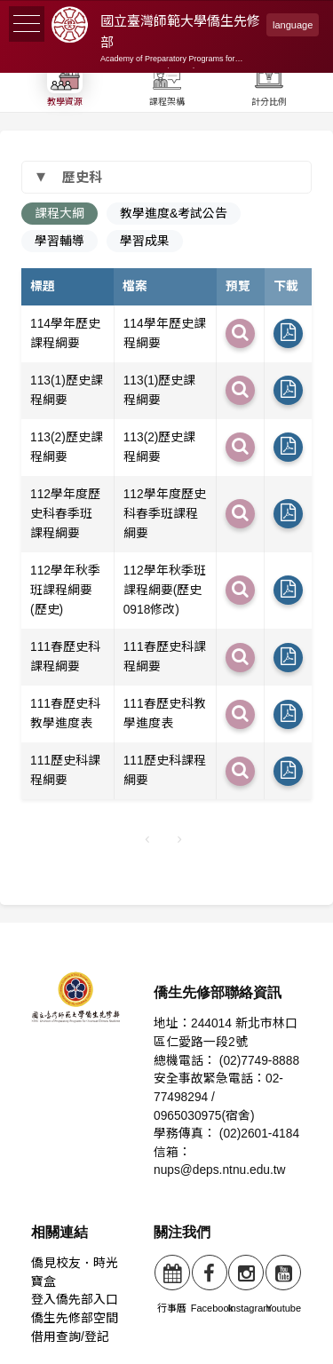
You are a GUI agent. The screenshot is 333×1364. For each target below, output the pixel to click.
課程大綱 (59, 213)
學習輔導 (59, 241)
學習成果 (145, 241)
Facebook (212, 1284)
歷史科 (82, 177)
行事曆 (172, 1284)
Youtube (283, 1284)
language (293, 25)
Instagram (250, 1284)
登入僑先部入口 (74, 1299)
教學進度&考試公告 (173, 213)
